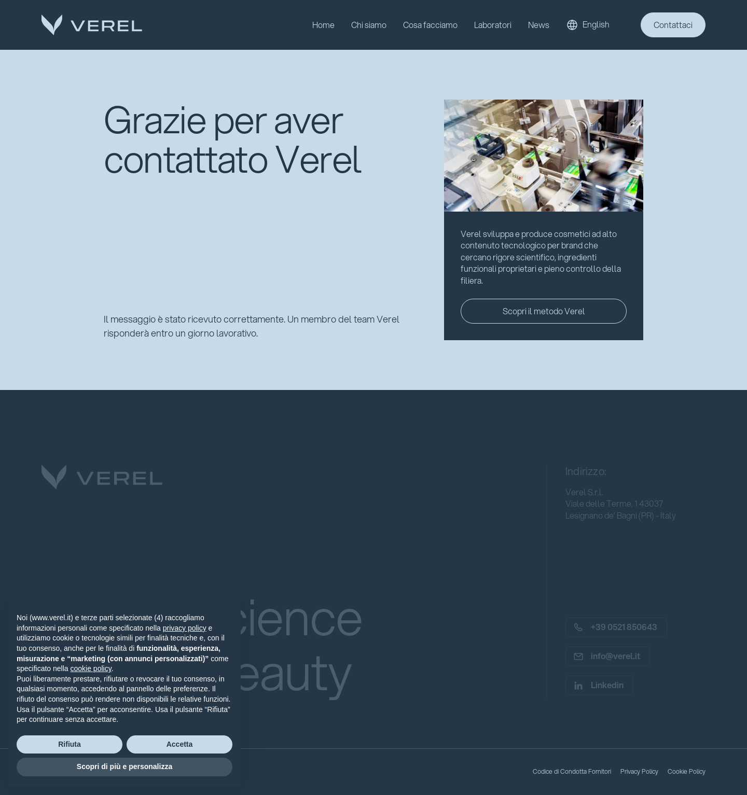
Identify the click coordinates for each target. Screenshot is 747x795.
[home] (92, 25)
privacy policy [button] (184, 628)
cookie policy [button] (91, 668)
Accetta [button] (180, 744)
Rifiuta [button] (69, 744)
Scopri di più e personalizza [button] (124, 766)
